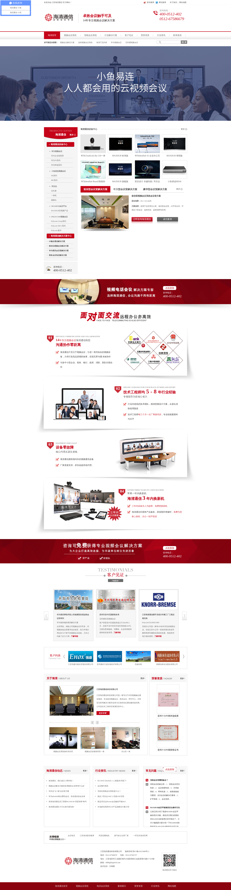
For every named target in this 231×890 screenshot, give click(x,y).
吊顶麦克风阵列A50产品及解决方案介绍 (113, 807)
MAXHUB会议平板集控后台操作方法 (165, 808)
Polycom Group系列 (58, 221)
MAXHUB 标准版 (120, 156)
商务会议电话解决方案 (58, 255)
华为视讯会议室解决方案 (59, 251)
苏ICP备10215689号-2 (140, 851)
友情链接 (54, 836)
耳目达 (54, 186)
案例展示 (122, 886)
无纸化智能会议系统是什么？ (109, 791)
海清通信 (60, 134)
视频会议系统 (70, 35)
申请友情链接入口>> (57, 839)
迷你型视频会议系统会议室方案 (146, 196)
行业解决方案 (111, 35)
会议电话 (71, 836)
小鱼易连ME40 (174, 181)
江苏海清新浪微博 (87, 836)
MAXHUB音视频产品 (59, 211)
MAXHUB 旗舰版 (120, 181)
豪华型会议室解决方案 (155, 189)
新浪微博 (150, 2)
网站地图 (182, 2)
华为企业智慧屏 (57, 156)
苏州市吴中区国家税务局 (126, 615)
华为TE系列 (56, 160)
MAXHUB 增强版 (174, 156)
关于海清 (173, 2)
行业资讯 (161, 35)
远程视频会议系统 (85, 42)
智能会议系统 (90, 35)
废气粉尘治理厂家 (121, 836)
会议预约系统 (103, 786)
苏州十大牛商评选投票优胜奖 (168, 716)
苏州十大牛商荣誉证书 (168, 750)
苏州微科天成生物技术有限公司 (109, 664)
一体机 (54, 195)
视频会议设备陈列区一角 (94, 751)
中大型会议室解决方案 (125, 189)
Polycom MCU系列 (58, 226)
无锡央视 (138, 664)
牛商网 (112, 866)
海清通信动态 (54, 770)
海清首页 (52, 35)
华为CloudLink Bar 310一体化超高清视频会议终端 (93, 156)
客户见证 (129, 35)
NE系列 (54, 176)
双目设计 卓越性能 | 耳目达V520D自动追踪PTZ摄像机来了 (147, 182)
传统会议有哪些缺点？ (159, 780)
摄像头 (54, 200)
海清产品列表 (101, 42)
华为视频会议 (116, 42)
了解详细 (91, 636)
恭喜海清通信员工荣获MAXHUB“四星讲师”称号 (68, 802)
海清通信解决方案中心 (61, 236)
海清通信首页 (61, 886)
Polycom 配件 (56, 230)
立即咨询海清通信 (142, 219)
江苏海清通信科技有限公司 (107, 689)
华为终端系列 (56, 165)
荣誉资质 (145, 35)
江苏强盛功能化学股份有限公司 (80, 664)
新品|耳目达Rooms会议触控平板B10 (112, 802)
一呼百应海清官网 (140, 836)
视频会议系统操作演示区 (63, 751)
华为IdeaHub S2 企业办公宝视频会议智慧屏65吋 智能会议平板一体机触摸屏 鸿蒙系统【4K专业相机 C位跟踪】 (147, 156)
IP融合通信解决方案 (57, 241)
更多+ (142, 678)
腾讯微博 (162, 2)
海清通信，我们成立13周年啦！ (61, 781)
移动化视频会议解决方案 (59, 246)
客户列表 (55, 655)
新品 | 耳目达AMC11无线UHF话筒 (111, 796)
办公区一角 (125, 751)
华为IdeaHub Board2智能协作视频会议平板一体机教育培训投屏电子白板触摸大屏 (93, 182)
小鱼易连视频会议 (58, 171)
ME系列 (54, 180)
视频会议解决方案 (67, 42)
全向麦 (54, 191)
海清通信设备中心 (59, 144)
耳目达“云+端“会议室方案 (59, 791)
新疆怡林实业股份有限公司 (167, 664)
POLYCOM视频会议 (59, 217)
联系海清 (177, 35)
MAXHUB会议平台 (59, 206)
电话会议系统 (103, 886)
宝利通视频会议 (131, 42)
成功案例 (167, 219)
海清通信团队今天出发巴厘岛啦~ (62, 807)
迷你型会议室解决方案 (95, 189)
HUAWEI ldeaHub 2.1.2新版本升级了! (112, 781)
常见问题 (151, 770)
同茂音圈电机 (104, 836)
